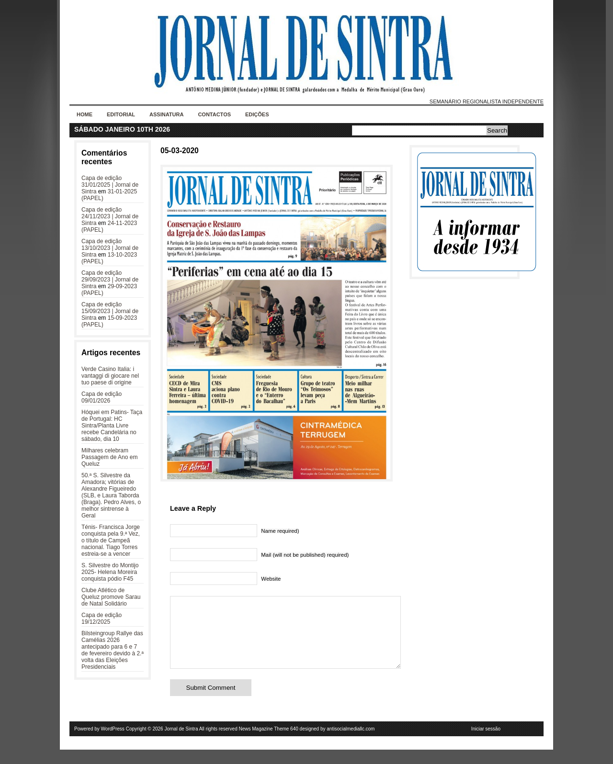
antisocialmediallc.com (351, 743)
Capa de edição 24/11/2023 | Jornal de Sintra (109, 216)
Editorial (121, 114)
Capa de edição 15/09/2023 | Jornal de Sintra (109, 311)
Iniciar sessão (485, 743)
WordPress (113, 743)
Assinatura (166, 114)
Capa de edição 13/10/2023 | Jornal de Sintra (109, 248)
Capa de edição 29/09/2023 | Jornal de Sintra (109, 280)
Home (84, 114)
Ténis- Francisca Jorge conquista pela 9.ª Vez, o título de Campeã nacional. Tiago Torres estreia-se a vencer (110, 540)
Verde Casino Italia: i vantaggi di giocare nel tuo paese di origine (110, 376)
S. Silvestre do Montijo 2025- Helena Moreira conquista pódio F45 (109, 572)
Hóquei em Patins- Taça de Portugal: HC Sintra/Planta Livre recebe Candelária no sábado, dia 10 (111, 425)
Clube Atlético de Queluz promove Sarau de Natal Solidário (110, 597)
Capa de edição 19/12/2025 (101, 618)
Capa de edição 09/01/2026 (101, 397)
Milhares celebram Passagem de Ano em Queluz (109, 457)
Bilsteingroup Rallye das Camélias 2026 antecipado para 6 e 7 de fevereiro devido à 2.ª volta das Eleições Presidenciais (112, 650)
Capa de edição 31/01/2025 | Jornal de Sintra (109, 185)
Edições (257, 114)
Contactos (214, 114)
